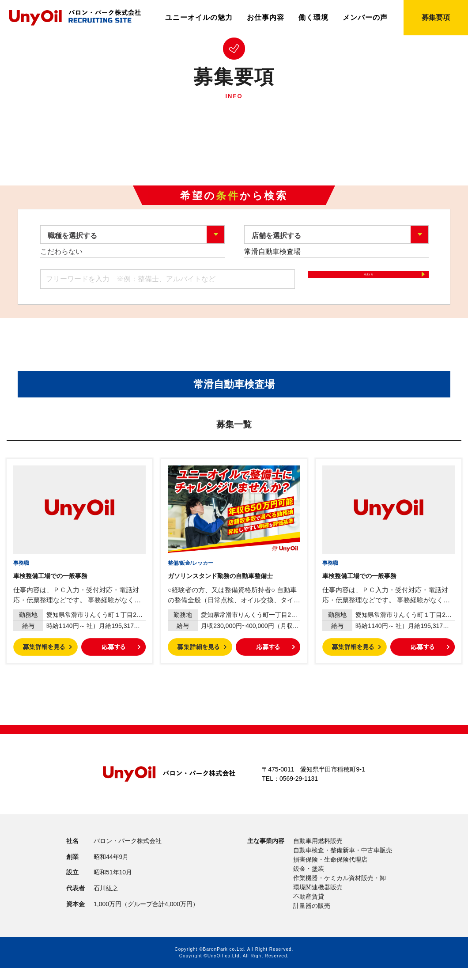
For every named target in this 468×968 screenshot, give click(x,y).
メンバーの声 (365, 17)
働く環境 (313, 17)
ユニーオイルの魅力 (199, 17)
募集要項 (436, 17)
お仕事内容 (265, 17)
